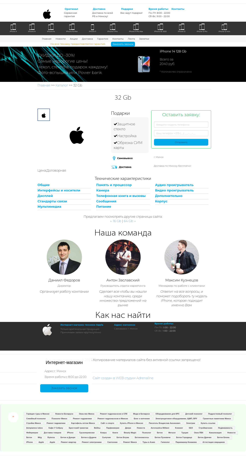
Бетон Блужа (123, 437)
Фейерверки (32, 433)
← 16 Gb (115, 221)
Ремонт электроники (92, 442)
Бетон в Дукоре (67, 437)
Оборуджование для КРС (167, 414)
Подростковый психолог (220, 414)
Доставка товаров (52, 433)
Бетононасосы (142, 437)
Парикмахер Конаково (186, 442)
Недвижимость (225, 428)
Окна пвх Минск (86, 414)
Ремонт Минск (130, 442)
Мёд (40, 437)
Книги (115, 433)
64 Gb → (130, 221)
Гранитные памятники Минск (217, 418)
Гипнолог (165, 442)
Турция (184, 433)
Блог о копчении (142, 418)
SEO (191, 428)
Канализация (215, 433)
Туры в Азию (149, 442)
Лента (131, 38)
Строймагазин (205, 428)
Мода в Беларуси (141, 414)
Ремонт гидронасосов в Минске (112, 418)
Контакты (118, 38)
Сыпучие (106, 437)
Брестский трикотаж (78, 428)
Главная (46, 38)
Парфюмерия (112, 428)
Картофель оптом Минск (83, 423)
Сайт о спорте (107, 423)
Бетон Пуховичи (162, 437)
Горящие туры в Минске (38, 414)
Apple (41, 442)
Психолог (146, 433)
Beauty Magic (130, 433)
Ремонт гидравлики (82, 418)
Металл (172, 433)
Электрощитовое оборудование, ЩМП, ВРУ (176, 418)
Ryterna (51, 437)
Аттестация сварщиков (213, 442)
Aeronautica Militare (160, 428)
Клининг (179, 428)
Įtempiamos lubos (34, 428)
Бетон (159, 433)
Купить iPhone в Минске (131, 423)
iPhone (70, 433)
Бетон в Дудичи (88, 437)
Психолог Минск (59, 418)
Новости (61, 38)
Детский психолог (193, 414)
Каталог (62, 85)
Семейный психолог (36, 418)
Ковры (103, 433)
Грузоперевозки (87, 433)
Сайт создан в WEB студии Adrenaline (123, 378)
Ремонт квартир (68, 442)
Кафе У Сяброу (56, 428)
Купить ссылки (208, 423)
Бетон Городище (184, 437)
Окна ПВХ (198, 433)
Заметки (144, 38)
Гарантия (102, 38)
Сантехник (112, 442)
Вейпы (97, 428)
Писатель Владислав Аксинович (164, 423)
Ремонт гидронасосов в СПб (113, 414)
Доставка (87, 38)
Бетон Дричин (204, 437)
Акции (74, 38)
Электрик (190, 423)
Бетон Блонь (223, 437)
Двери (128, 428)
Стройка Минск (33, 423)
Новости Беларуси (64, 414)
